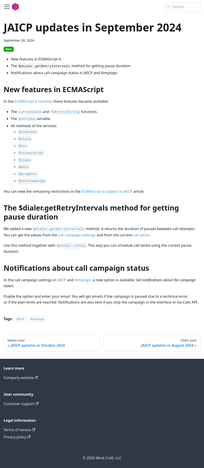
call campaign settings (77, 235)
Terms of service (19, 429)
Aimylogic (83, 279)
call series (141, 235)
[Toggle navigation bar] (7, 6)
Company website (21, 377)
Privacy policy (17, 437)
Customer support (21, 403)
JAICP (61, 279)
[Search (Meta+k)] (182, 6)
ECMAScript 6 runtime (32, 101)
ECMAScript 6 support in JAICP (107, 191)
